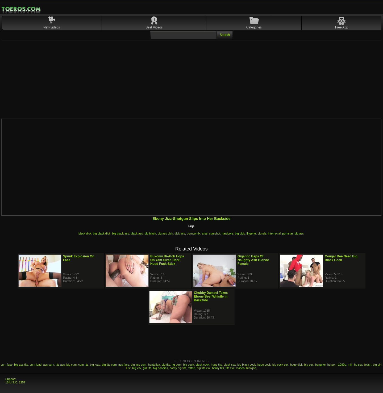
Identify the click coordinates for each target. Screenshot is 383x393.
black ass (137, 233)
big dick (240, 233)
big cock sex (280, 364)
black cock (202, 364)
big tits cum (109, 364)
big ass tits (21, 364)
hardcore (227, 233)
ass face (123, 364)
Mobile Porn (21, 9)
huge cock (264, 364)
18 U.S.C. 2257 (15, 382)
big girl (377, 364)
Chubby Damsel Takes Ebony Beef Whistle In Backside (211, 296)
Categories (254, 27)
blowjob (251, 368)
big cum (71, 364)
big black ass (120, 233)
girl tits (147, 368)
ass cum (48, 364)
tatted (191, 368)
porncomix (193, 233)
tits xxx (230, 368)
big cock (188, 364)
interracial (274, 233)
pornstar (287, 233)
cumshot (214, 233)
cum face (7, 364)
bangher (320, 364)
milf (350, 364)
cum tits (83, 364)
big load (95, 364)
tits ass (60, 364)
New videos (51, 27)
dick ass (179, 233)
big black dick (101, 233)
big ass (299, 233)
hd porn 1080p (336, 364)
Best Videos (154, 27)
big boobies (160, 368)
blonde (261, 233)
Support (10, 379)
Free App (341, 27)
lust (128, 368)
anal (204, 233)
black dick (84, 233)
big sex (309, 364)
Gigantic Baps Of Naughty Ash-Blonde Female (253, 260)
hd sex (358, 364)
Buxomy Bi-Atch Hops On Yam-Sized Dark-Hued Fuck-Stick (167, 260)
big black (150, 233)
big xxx (136, 368)
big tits (165, 364)
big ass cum (139, 364)
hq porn (176, 364)
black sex (229, 364)
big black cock (246, 364)
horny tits (218, 368)
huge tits (216, 364)
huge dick (296, 364)
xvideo (240, 368)
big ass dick (165, 233)
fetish (367, 364)
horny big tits (178, 368)
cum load (35, 364)
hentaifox (154, 364)
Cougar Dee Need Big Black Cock (341, 258)
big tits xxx (203, 368)
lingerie (251, 233)
